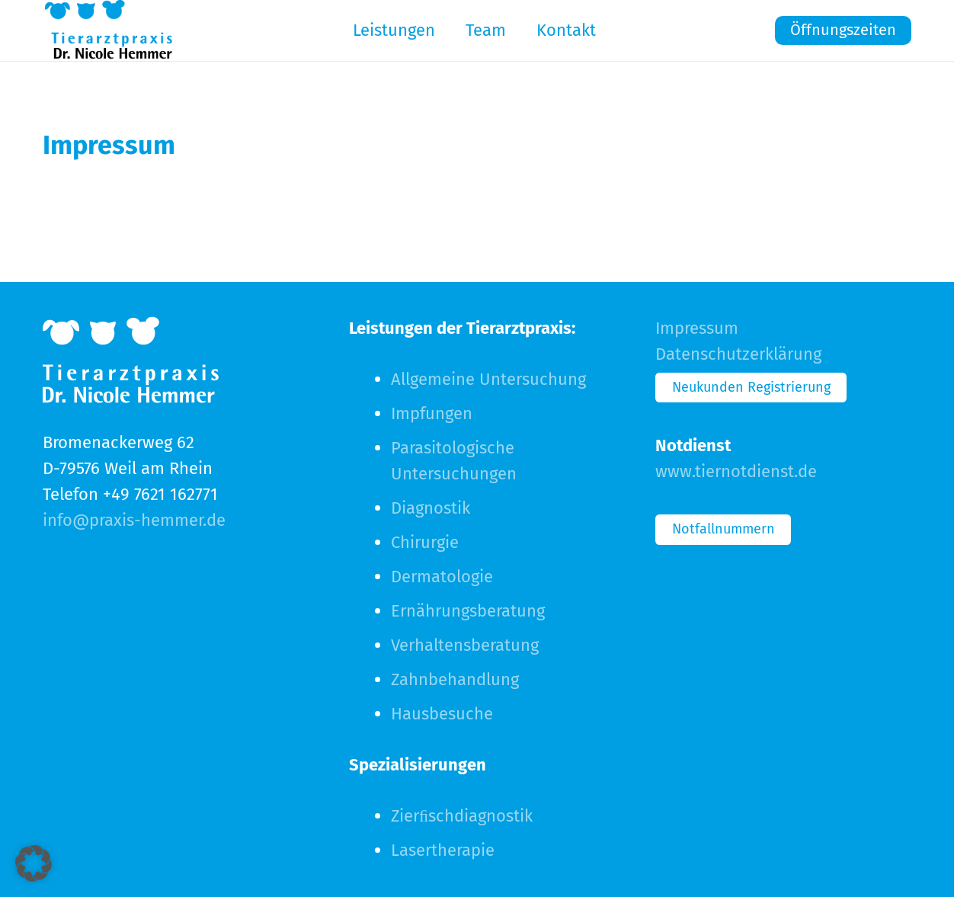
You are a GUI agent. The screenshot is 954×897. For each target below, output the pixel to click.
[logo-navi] (108, 30)
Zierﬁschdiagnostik (462, 816)
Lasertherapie (443, 850)
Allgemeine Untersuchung (488, 379)
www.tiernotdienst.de (736, 471)
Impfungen (431, 413)
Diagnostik (430, 508)
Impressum (696, 328)
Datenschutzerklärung (738, 354)
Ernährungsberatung (468, 611)
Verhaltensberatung (465, 645)
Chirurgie (425, 542)
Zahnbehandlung (455, 679)
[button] (33, 863)
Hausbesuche (442, 713)
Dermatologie (442, 576)
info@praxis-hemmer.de (134, 520)
